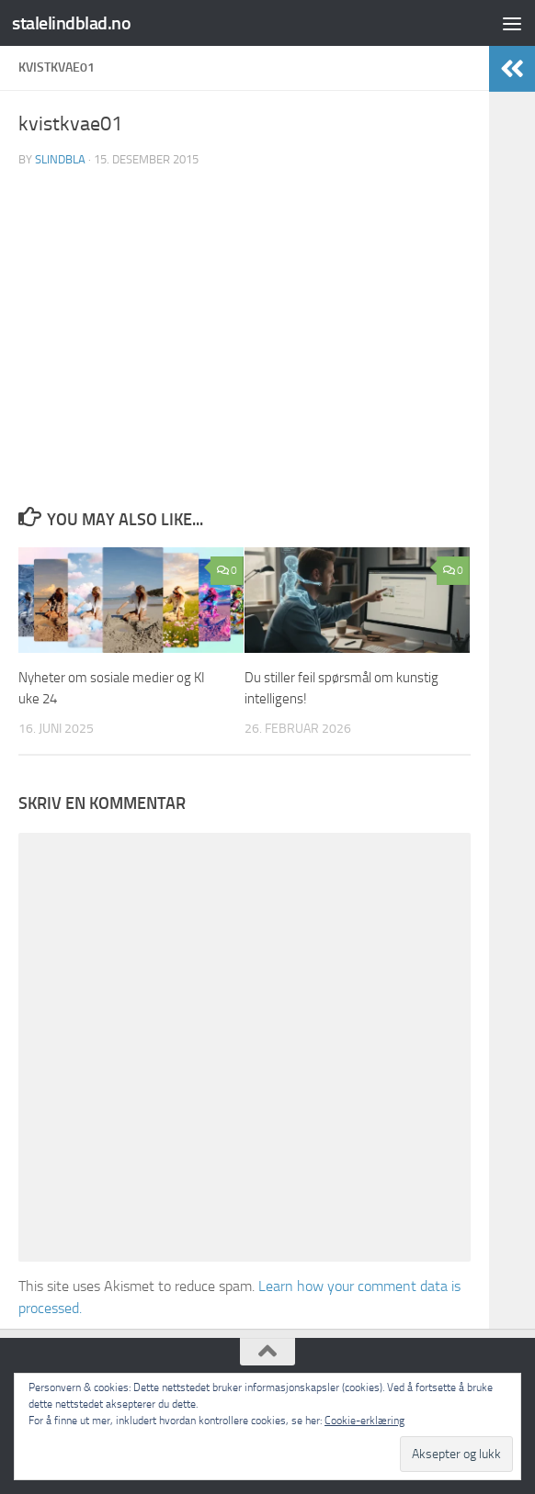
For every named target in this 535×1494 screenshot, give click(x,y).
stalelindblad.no (73, 22)
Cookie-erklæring (364, 1420)
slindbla (60, 159)
